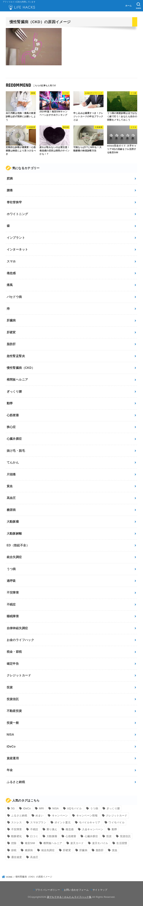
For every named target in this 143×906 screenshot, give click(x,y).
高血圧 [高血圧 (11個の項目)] (34, 857)
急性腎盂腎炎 (16, 356)
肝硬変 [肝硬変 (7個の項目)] (67, 850)
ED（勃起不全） (18, 545)
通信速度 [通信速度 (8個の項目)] (16, 857)
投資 (10, 687)
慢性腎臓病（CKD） (21, 367)
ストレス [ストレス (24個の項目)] (16, 822)
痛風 (10, 285)
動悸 (10, 403)
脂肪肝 (11, 344)
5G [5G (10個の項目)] (13, 808)
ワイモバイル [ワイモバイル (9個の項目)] (117, 822)
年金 (10, 770)
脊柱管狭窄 (14, 202)
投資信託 (13, 699)
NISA (10, 734)
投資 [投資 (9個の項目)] (109, 836)
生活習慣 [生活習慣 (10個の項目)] (121, 843)
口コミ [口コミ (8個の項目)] (34, 836)
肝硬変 (11, 332)
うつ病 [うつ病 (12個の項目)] (94, 808)
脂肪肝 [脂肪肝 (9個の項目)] (100, 850)
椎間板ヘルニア (17, 379)
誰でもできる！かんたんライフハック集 (69, 897)
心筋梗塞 (13, 415)
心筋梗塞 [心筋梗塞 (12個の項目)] (71, 836)
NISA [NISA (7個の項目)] (55, 808)
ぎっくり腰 (14, 391)
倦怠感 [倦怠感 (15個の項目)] (70, 829)
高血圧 (11, 497)
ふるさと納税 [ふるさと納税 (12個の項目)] (19, 815)
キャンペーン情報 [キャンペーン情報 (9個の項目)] (87, 815)
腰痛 (10, 190)
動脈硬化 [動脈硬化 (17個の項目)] (16, 836)
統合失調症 (14, 557)
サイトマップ (100, 889)
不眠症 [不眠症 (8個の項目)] (34, 829)
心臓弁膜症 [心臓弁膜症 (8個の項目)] (91, 836)
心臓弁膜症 (14, 438)
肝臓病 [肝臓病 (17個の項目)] (83, 850)
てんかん (13, 462)
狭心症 (11, 427)
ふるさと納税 (16, 782)
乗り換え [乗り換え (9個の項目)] (52, 829)
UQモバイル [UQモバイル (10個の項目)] (74, 808)
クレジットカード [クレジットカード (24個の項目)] (116, 815)
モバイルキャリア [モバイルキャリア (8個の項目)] (89, 822)
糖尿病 (11, 509)
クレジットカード (19, 675)
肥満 (10, 178)
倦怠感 (11, 273)
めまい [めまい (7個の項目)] (40, 815)
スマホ (11, 261)
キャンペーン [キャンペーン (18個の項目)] (60, 815)
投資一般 (13, 722)
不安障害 (13, 592)
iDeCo (11, 746)
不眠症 (11, 604)
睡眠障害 (13, 616)
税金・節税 (14, 651)
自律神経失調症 (17, 628)
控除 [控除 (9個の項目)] (14, 843)
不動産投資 (14, 710)
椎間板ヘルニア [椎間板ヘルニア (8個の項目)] (52, 843)
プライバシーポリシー (47, 889)
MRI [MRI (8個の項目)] (41, 808)
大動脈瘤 (13, 521)
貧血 (10, 486)
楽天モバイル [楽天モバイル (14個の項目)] (100, 843)
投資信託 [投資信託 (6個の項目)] (125, 836)
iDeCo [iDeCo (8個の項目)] (27, 808)
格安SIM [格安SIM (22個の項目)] (30, 843)
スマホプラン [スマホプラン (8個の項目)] (38, 822)
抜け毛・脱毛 (16, 450)
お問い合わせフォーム (76, 889)
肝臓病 (11, 320)
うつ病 (11, 569)
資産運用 (13, 758)
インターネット (17, 249)
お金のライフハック (20, 640)
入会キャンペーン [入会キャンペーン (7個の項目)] (92, 829)
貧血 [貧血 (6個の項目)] (114, 850)
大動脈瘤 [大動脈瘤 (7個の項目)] (52, 836)
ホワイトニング (17, 214)
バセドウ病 (14, 296)
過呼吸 (11, 580)
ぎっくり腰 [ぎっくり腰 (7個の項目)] (113, 808)
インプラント (16, 237)
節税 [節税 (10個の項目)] (14, 850)
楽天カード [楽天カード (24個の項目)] (77, 843)
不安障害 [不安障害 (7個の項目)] (16, 829)
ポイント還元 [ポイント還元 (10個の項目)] (63, 822)
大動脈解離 (14, 533)
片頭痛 (11, 474)
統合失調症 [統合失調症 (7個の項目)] (48, 850)
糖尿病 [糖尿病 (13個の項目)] (29, 850)
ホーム (128, 5)
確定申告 (13, 663)
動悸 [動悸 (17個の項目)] (114, 829)
